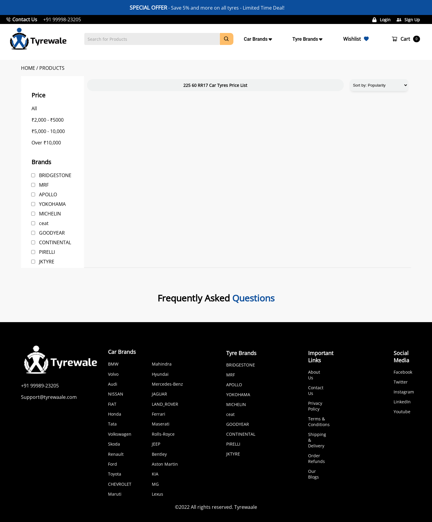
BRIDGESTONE (55, 175)
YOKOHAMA (52, 204)
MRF (44, 185)
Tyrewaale (245, 507)
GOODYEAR (52, 233)
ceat (44, 223)
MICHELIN (50, 213)
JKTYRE (46, 261)
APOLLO (48, 194)
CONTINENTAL (55, 242)
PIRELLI (47, 252)
